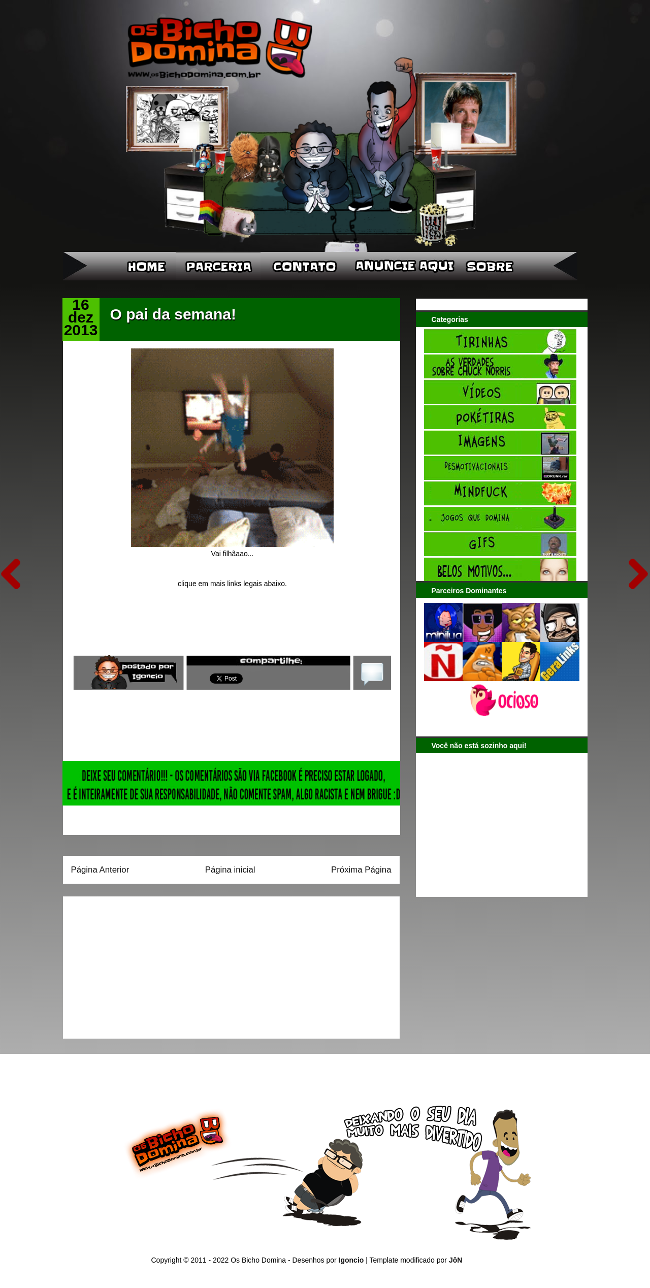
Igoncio (351, 1260)
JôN (455, 1260)
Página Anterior (100, 870)
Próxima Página (361, 870)
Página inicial (230, 870)
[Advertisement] (134, 963)
